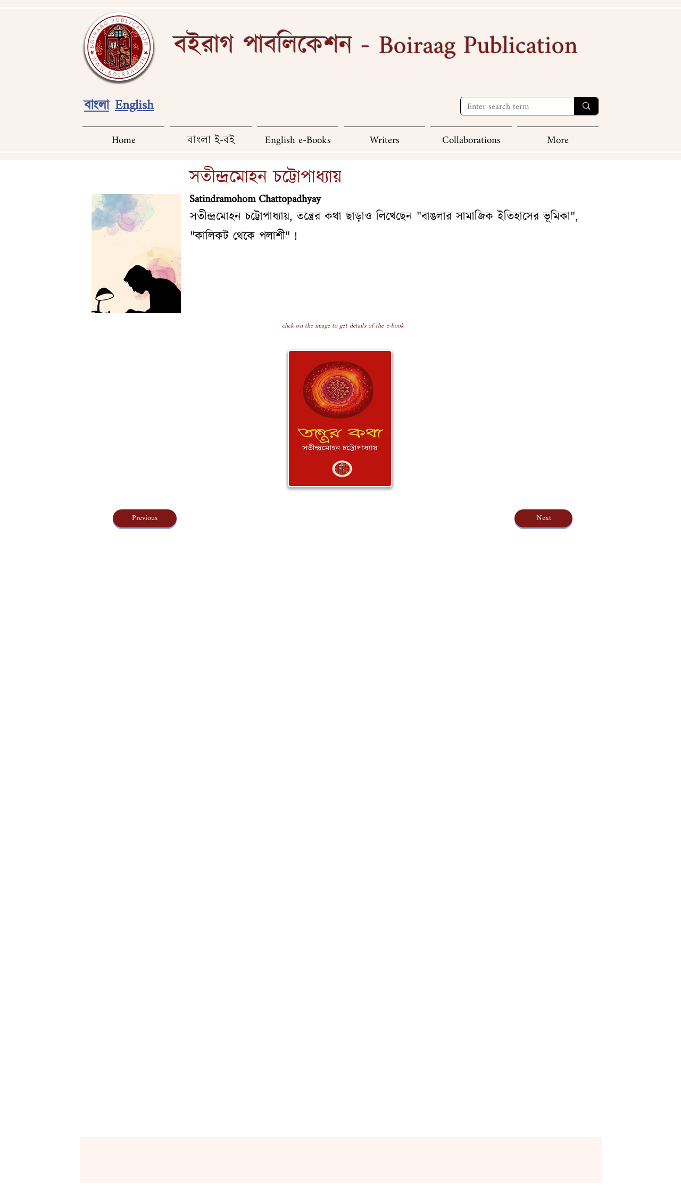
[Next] (543, 518)
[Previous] (145, 518)
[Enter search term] (509, 107)
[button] (557, 136)
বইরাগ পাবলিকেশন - (376, 46)
